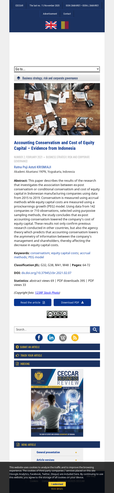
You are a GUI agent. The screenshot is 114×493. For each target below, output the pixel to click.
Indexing (23, 364)
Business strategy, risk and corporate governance (50, 78)
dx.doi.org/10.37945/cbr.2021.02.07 (46, 273)
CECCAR (19, 5)
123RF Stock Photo (47, 293)
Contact (67, 13)
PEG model (36, 257)
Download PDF (72, 302)
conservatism (40, 253)
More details (57, 488)
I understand (57, 484)
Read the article (33, 302)
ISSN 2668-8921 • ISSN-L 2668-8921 (82, 5)
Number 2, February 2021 (28, 157)
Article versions (45, 460)
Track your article (29, 355)
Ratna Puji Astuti (32, 167)
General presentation (48, 452)
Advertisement (50, 13)
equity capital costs (64, 253)
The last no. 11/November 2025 (44, 5)
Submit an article (28, 347)
